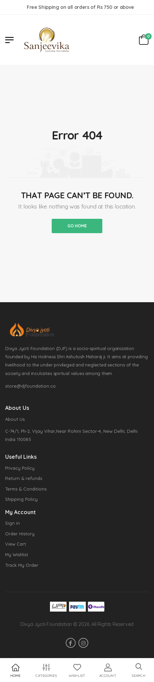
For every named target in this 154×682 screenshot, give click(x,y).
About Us (15, 419)
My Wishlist (16, 554)
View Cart (15, 544)
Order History (20, 533)
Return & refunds (23, 478)
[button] (138, 670)
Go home (77, 225)
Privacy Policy (20, 468)
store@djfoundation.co (30, 386)
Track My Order (21, 565)
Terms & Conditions (26, 489)
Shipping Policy (21, 499)
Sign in (12, 523)
